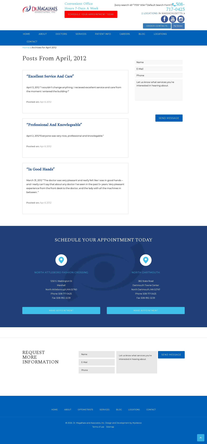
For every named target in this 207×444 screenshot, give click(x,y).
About (43, 34)
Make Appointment (61, 310)
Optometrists (85, 409)
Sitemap (110, 427)
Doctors (61, 34)
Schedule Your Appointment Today (91, 14)
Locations (160, 34)
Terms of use (98, 427)
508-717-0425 (175, 7)
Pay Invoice (178, 26)
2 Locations (150, 13)
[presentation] (155, 108)
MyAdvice (137, 423)
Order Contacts (157, 26)
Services (81, 34)
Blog (142, 34)
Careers (125, 34)
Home (26, 34)
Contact (32, 41)
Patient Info (103, 34)
